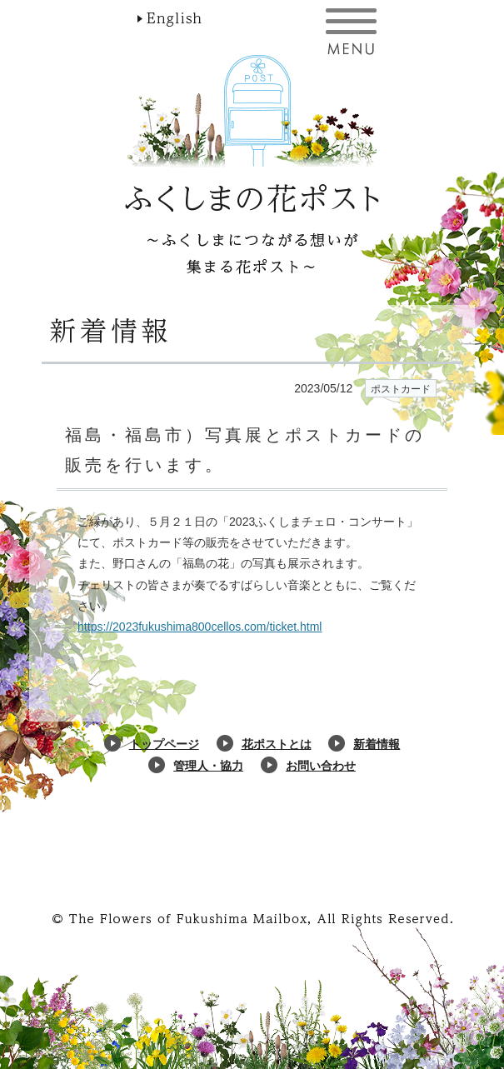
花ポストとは (277, 744)
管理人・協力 (208, 765)
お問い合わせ (321, 765)
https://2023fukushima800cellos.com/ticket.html (199, 626)
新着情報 (376, 744)
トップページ (164, 744)
